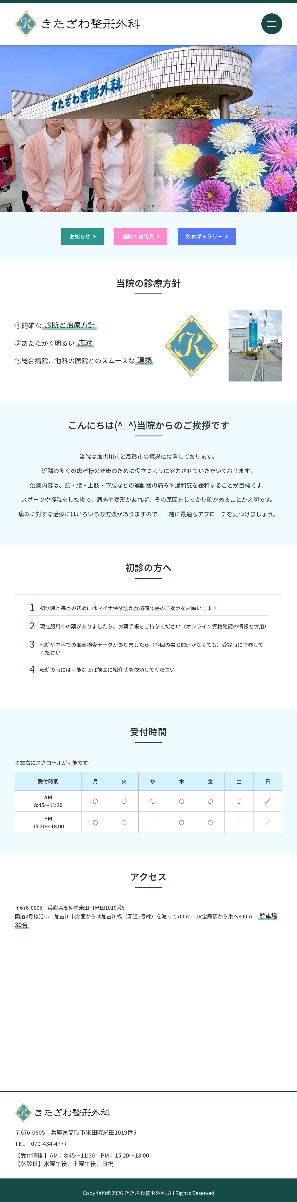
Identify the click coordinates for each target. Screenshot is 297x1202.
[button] (144, 206)
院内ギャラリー (204, 236)
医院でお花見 (138, 236)
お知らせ (80, 236)
